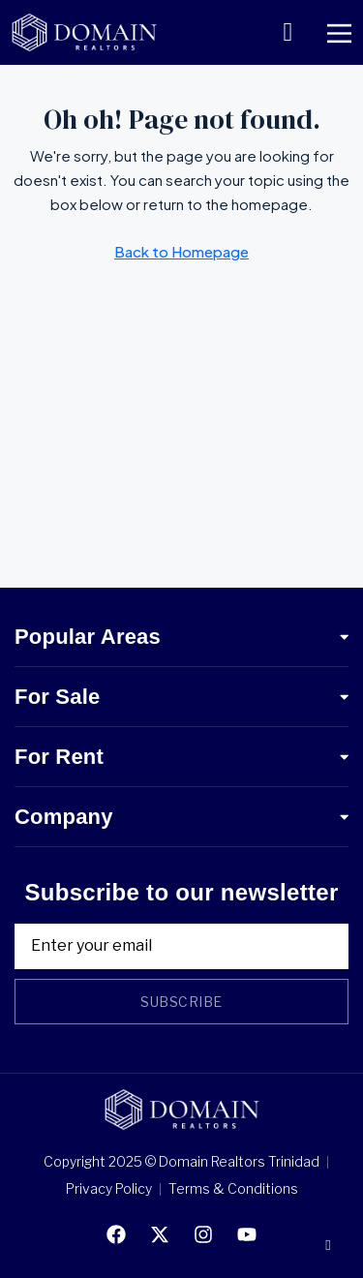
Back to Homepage (181, 251)
